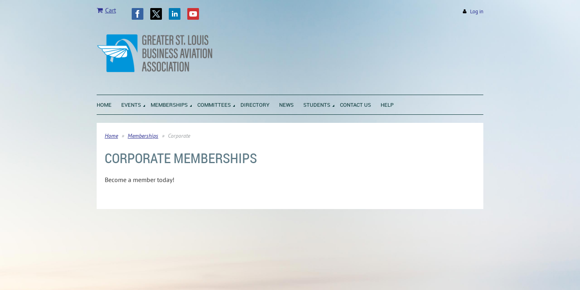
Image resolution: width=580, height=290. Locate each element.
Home (111, 135)
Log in (476, 11)
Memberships (143, 135)
